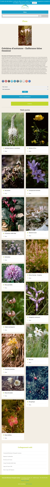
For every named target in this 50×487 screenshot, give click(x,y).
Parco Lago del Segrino (8, 469)
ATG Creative (29, 484)
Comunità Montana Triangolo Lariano (12, 453)
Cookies (27, 480)
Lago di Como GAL (7, 466)
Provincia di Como (7, 459)
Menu (25, 12)
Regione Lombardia (8, 456)
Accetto (34, 2)
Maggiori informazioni (25, 2)
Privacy (23, 480)
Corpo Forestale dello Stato (9, 463)
